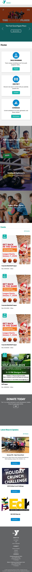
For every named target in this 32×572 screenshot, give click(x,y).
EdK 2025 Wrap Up (15, 514)
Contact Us (16, 551)
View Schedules (16, 116)
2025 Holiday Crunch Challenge (15, 486)
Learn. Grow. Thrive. (16, 205)
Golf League (5, 384)
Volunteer (16, 550)
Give (16, 406)
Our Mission (16, 540)
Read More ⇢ (15, 463)
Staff (16, 541)
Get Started (16, 92)
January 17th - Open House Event (15, 455)
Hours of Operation (16, 543)
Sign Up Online (16, 30)
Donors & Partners (16, 548)
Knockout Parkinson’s (16, 173)
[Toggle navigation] (30, 6)
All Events (27, 231)
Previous (3, 28)
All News (25, 434)
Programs (16, 68)
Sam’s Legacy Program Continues (16, 140)
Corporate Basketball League (9, 266)
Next (29, 28)
